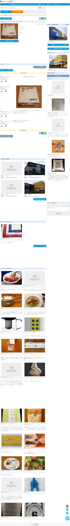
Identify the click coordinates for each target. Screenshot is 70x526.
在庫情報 (13, 4)
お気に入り (57, 4)
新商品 (39, 4)
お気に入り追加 (6, 18)
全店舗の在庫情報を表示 (40, 199)
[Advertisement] (23, 53)
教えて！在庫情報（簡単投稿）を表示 (58, 48)
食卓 (6, 15)
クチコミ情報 (63, 44)
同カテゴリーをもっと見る (40, 245)
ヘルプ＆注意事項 (35, 523)
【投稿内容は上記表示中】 (29, 76)
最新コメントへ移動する (6, 70)
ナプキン (10, 15)
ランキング (30, 4)
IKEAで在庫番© (35, 525)
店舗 (48, 4)
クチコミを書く (39, 67)
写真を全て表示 (9, 41)
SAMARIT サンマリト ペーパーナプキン (11, 21)
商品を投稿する (58, 75)
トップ (4, 4)
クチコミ (22, 4)
